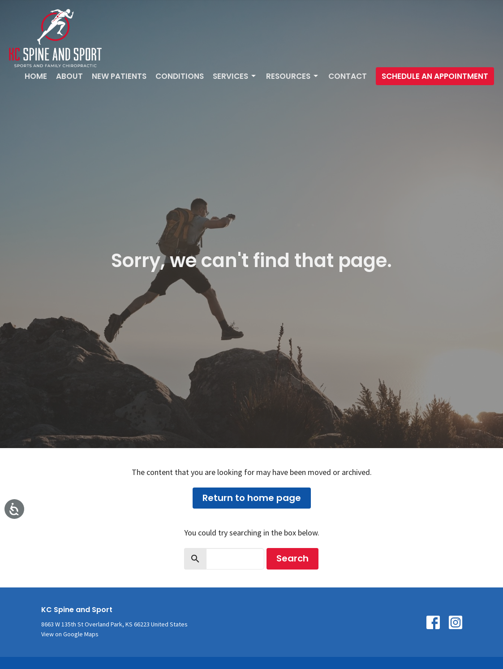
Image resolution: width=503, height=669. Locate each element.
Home (36, 76)
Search (292, 558)
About (69, 76)
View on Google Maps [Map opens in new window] (70, 634)
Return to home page (251, 498)
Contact (347, 76)
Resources (292, 76)
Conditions (179, 76)
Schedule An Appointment (435, 76)
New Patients (119, 76)
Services (235, 76)
